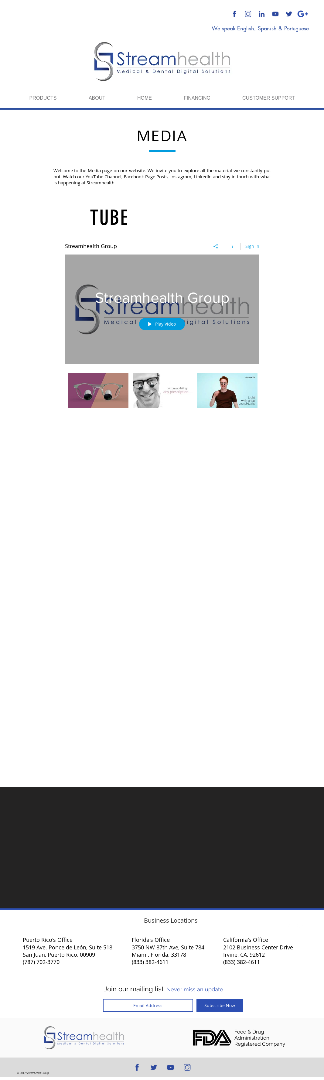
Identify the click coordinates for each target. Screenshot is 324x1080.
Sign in (252, 246)
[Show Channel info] (232, 246)
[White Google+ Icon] (300, 925)
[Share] (215, 246)
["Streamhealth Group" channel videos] (162, 394)
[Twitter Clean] (290, 925)
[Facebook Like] (84, 553)
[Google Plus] (303, 14)
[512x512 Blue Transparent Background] (234, 14)
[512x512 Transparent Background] (248, 14)
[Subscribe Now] (219, 1005)
